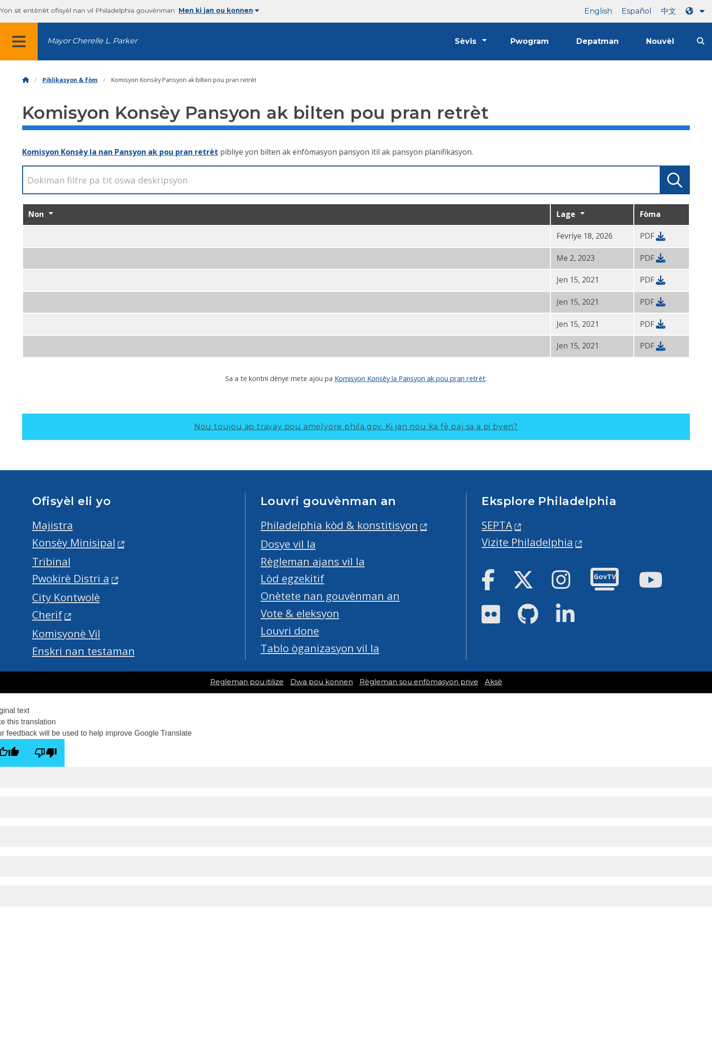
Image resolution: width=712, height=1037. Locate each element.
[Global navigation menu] (19, 41)
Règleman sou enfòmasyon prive (419, 682)
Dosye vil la (288, 544)
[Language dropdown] (697, 11)
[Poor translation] (46, 753)
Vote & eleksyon (300, 613)
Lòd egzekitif (292, 578)
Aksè (493, 682)
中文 (668, 11)
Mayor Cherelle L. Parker (92, 40)
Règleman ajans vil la (313, 561)
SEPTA (497, 525)
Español (637, 11)
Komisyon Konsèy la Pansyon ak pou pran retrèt (410, 378)
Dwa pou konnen (321, 682)
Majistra (52, 525)
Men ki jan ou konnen (219, 10)
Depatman (597, 41)
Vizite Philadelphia (527, 542)
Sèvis (465, 41)
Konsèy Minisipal (73, 542)
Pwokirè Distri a (70, 578)
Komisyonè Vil (66, 633)
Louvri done (290, 630)
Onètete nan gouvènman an (330, 596)
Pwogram (529, 41)
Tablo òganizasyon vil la (320, 648)
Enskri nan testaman (83, 651)
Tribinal (51, 561)
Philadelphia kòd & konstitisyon (339, 525)
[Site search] (700, 41)
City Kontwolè (66, 597)
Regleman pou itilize (247, 682)
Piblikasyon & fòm (70, 80)
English (598, 11)
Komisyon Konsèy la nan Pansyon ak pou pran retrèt (120, 152)
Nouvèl (660, 41)
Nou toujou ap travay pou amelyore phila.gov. (356, 426)
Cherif (47, 614)
